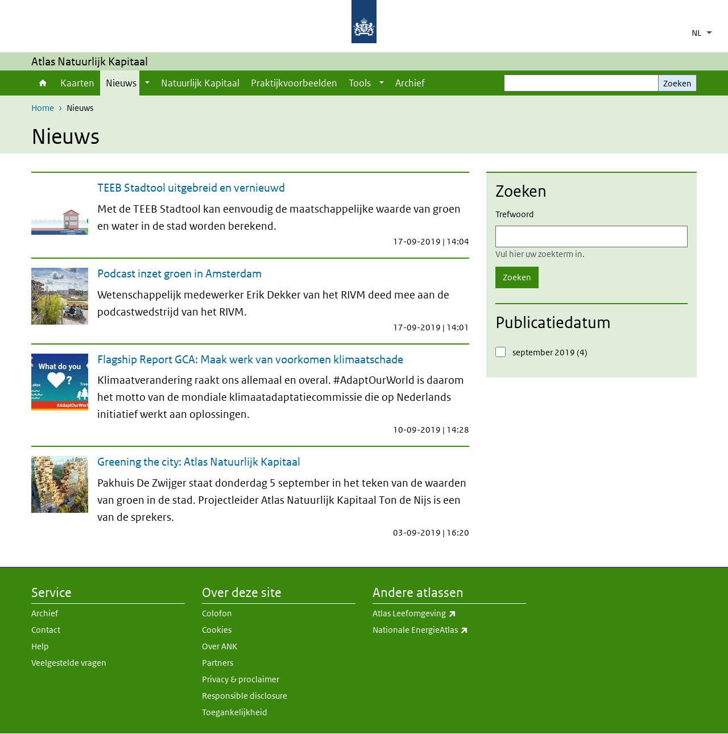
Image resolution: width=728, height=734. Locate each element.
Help (40, 646)
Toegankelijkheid (234, 712)
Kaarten (77, 83)
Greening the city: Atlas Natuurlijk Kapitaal (198, 461)
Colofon (217, 613)
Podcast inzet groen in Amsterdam (179, 273)
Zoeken (677, 83)
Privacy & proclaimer (240, 679)
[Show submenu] (147, 83)
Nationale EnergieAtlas (449, 630)
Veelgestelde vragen (68, 662)
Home (43, 83)
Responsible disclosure (244, 695)
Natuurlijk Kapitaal (200, 83)
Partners (217, 662)
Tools (360, 83)
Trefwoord (514, 214)
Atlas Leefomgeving (449, 613)
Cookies (216, 629)
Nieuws (121, 83)
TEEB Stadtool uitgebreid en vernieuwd (191, 187)
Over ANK (219, 646)
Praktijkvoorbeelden (294, 83)
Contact (45, 629)
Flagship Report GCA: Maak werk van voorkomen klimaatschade (250, 359)
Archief (410, 83)
